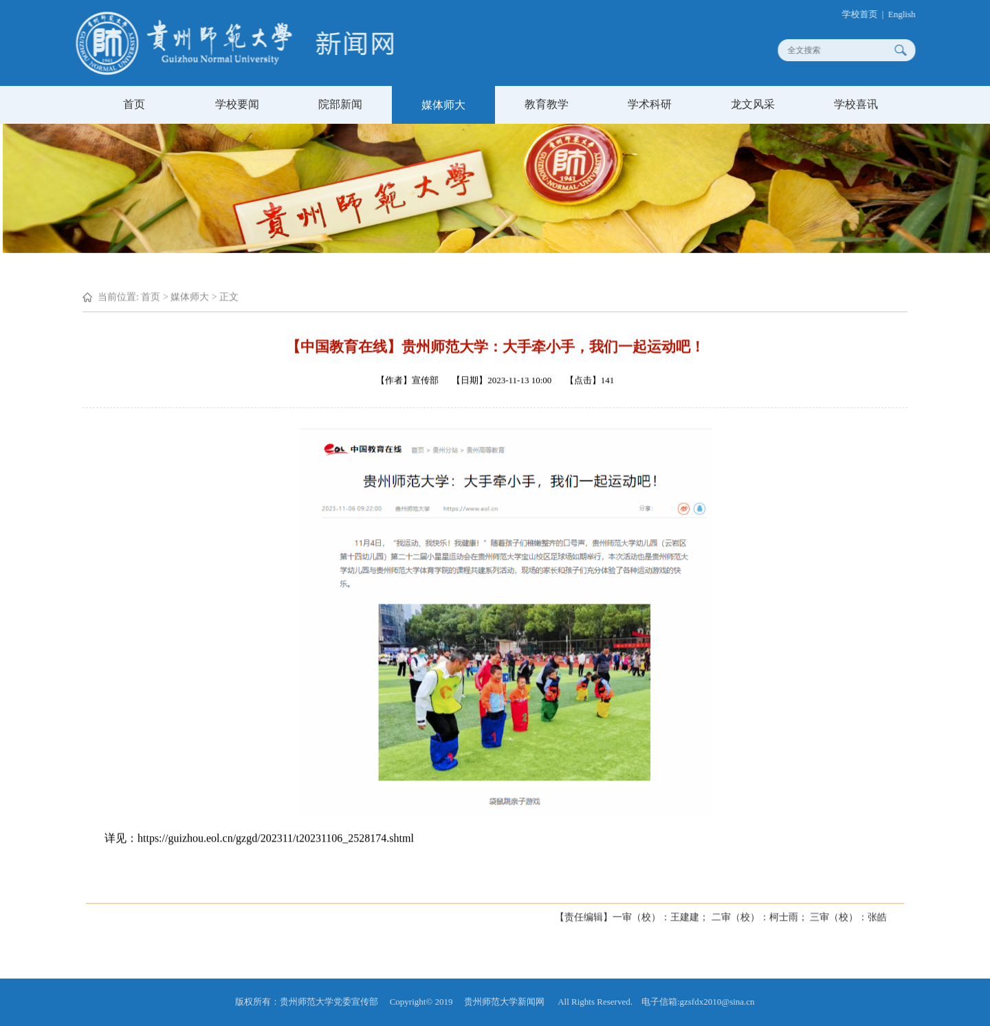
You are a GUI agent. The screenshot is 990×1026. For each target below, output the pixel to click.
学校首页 (866, 14)
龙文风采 (753, 104)
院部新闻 (340, 104)
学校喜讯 (856, 104)
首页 (134, 104)
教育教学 (547, 104)
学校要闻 (237, 104)
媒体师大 (443, 105)
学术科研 (650, 104)
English (909, 14)
